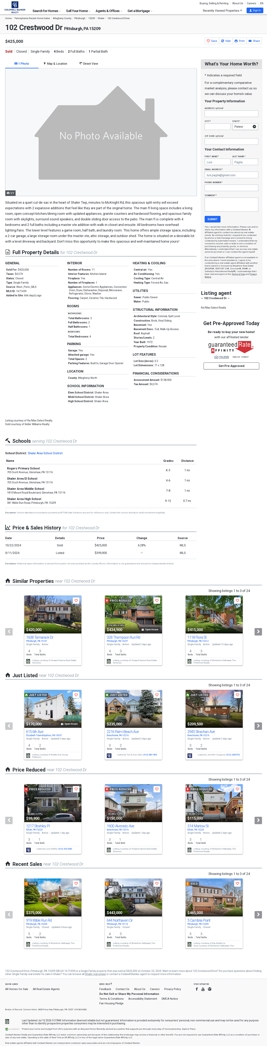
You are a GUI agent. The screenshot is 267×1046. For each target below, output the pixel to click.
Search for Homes (46, 11)
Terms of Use (238, 274)
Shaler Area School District (45, 453)
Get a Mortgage (140, 11)
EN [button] (261, 3)
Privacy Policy (172, 989)
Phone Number (213, 182)
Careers (251, 3)
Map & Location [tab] (55, 63)
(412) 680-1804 (150, 754)
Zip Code (214, 136)
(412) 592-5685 (65, 849)
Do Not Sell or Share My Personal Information (129, 994)
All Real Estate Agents (46, 989)
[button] (255, 10)
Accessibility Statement (142, 998)
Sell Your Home (78, 11)
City (208, 121)
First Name (212, 156)
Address (214, 108)
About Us (237, 3)
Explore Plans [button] (188, 1029)
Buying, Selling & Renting (214, 3)
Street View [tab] (88, 63)
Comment (211, 195)
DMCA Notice (170, 998)
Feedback (105, 989)
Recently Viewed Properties (222, 10)
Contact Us (122, 989)
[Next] (258, 631)
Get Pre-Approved (231, 366)
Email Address (214, 169)
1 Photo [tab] (21, 63)
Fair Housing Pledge (111, 1003)
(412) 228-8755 (233, 754)
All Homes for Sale (16, 989)
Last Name (238, 156)
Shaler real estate (95, 974)
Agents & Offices (109, 11)
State (236, 121)
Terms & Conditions (111, 998)
